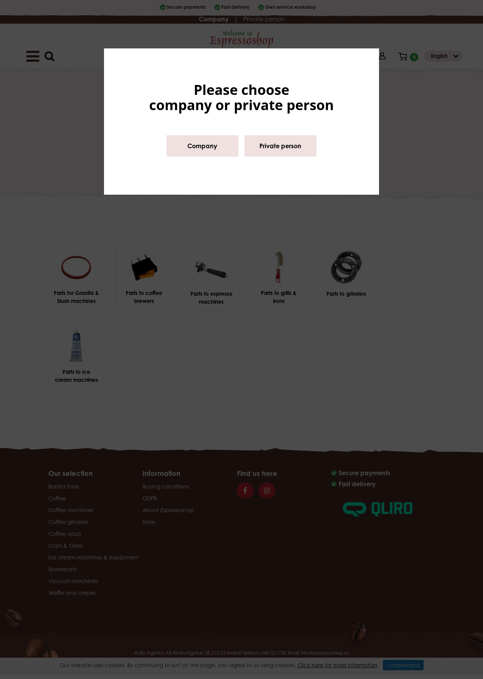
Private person (280, 146)
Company (202, 146)
